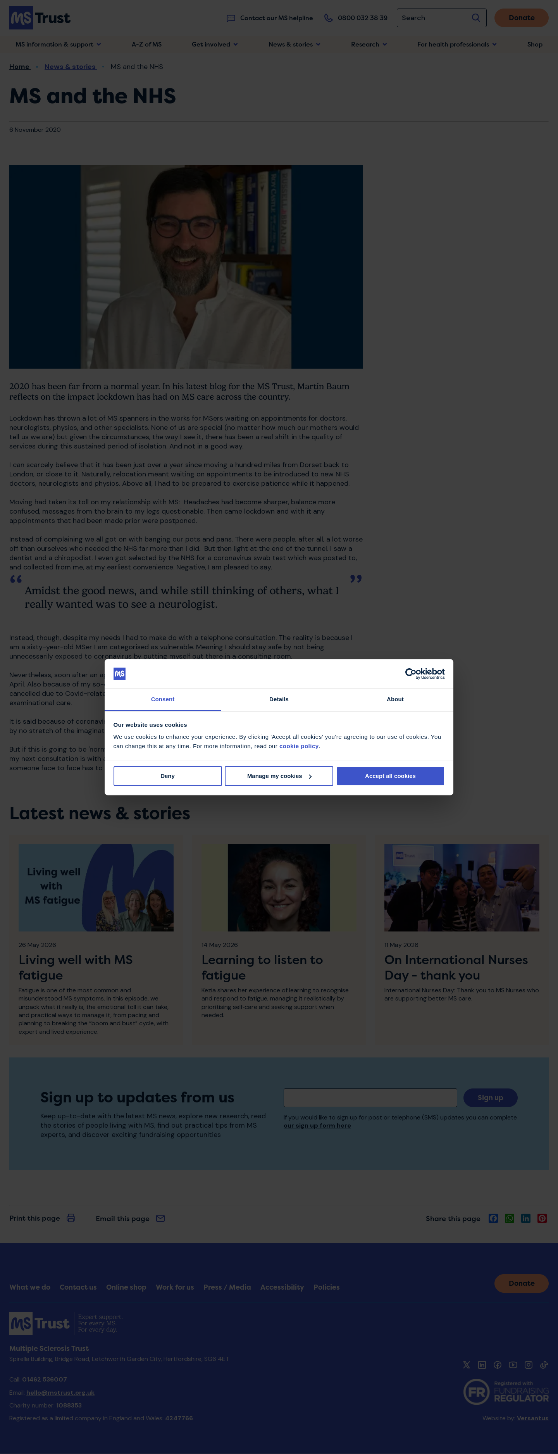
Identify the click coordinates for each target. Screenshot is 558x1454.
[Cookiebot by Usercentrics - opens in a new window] (411, 674)
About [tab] (395, 699)
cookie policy (299, 746)
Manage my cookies (279, 776)
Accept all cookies (390, 776)
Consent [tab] (163, 699)
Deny (167, 776)
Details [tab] (279, 699)
